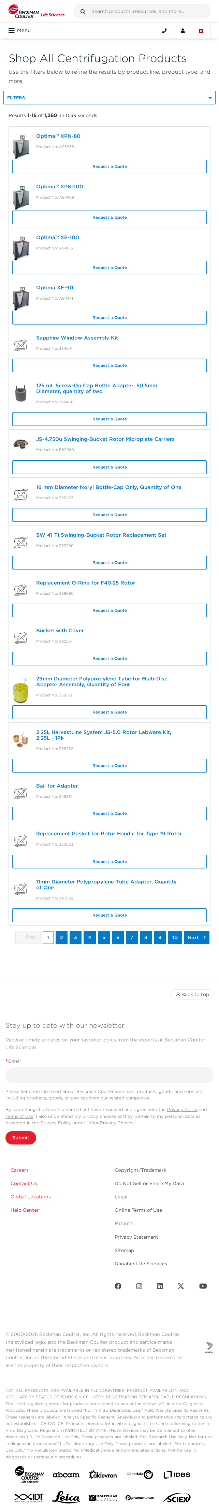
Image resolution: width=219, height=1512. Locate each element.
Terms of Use (19, 1116)
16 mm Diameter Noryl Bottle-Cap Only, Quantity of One (108, 487)
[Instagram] (139, 1287)
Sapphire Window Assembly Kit (77, 338)
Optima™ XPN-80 (58, 136)
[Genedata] (140, 1476)
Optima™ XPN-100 (59, 187)
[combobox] (142, 11)
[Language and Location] (201, 31)
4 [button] (89, 937)
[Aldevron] (103, 1476)
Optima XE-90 (54, 288)
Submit (20, 1137)
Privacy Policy (182, 1109)
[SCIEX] (177, 1499)
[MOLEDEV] (103, 1499)
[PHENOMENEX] (140, 1499)
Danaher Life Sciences (141, 1263)
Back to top (192, 994)
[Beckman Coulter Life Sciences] (36, 11)
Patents (124, 1223)
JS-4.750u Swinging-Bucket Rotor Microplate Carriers (106, 439)
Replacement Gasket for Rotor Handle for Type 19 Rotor (109, 834)
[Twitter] (180, 1287)
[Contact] (164, 31)
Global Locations (31, 1196)
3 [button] (75, 937)
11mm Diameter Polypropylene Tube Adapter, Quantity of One (106, 885)
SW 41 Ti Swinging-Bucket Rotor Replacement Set (101, 535)
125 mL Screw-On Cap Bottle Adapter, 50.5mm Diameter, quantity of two (96, 388)
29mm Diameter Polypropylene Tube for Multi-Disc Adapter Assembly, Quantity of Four (101, 682)
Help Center (25, 1210)
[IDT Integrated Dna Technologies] (29, 1499)
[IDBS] (177, 1476)
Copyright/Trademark (140, 1170)
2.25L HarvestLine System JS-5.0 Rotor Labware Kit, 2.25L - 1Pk (103, 735)
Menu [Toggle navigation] (20, 30)
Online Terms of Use (138, 1210)
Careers (20, 1170)
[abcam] (66, 1476)
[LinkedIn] (160, 1287)
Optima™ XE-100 (57, 237)
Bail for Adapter (57, 786)
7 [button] (131, 937)
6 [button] (117, 937)
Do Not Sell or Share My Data (149, 1183)
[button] (83, 11)
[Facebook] (118, 1287)
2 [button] (61, 937)
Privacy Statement (136, 1237)
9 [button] (159, 937)
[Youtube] (203, 1287)
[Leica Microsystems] (66, 1499)
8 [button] (145, 937)
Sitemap (124, 1250)
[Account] (183, 31)
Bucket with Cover (60, 631)
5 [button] (103, 937)
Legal (121, 1196)
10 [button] (175, 937)
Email (13, 1061)
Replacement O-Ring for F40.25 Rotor (85, 583)
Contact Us (24, 1183)
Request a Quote (109, 166)
